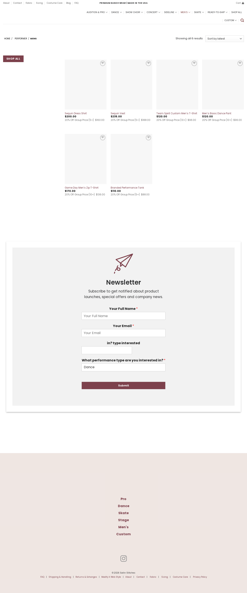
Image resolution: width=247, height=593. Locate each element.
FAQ (76, 3)
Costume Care (54, 3)
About (6, 3)
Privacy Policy (200, 577)
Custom (230, 20)
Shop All (236, 12)
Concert (153, 12)
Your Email (123, 326)
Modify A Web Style (111, 577)
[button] (240, 3)
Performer (21, 38)
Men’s (186, 12)
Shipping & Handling (60, 577)
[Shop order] (224, 38)
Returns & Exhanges (86, 577)
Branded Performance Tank (127, 187)
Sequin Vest (118, 113)
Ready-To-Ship (218, 12)
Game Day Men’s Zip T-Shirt (81, 187)
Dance (116, 12)
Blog (68, 3)
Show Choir (134, 12)
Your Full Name (123, 309)
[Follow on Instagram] (123, 559)
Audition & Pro (97, 12)
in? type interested (123, 343)
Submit (123, 385)
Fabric (29, 3)
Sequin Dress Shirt (76, 113)
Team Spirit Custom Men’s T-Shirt (176, 113)
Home (7, 38)
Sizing (39, 3)
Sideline (170, 12)
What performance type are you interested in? (123, 360)
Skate (199, 12)
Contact (17, 3)
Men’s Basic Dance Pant (216, 113)
